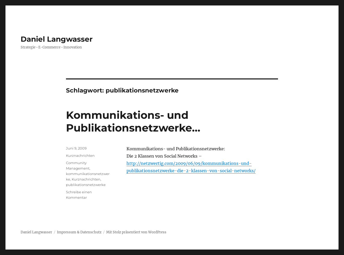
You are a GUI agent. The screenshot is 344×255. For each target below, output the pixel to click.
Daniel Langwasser (57, 39)
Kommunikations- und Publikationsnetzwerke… (133, 121)
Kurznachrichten (80, 155)
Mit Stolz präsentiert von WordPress (136, 232)
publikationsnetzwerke (86, 185)
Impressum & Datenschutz (79, 232)
